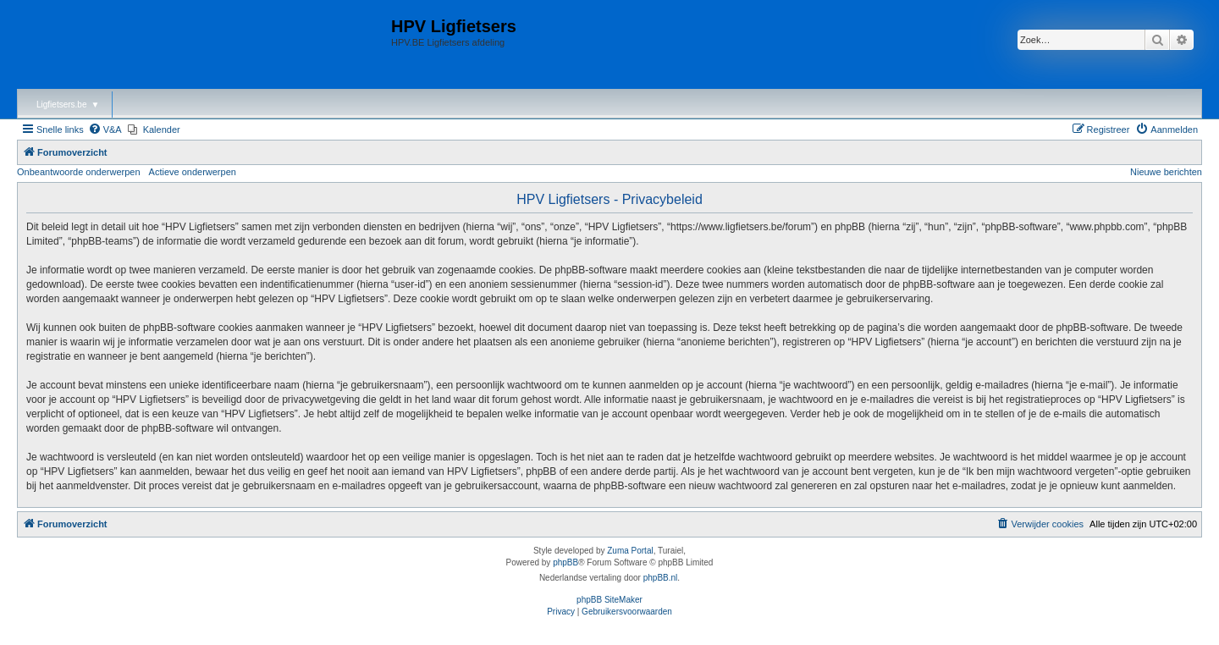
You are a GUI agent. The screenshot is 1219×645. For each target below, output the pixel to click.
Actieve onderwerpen (192, 172)
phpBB (565, 562)
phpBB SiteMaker (609, 599)
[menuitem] (105, 129)
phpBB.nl (660, 577)
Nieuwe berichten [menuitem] (1166, 172)
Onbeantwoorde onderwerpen (79, 172)
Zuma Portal (630, 550)
